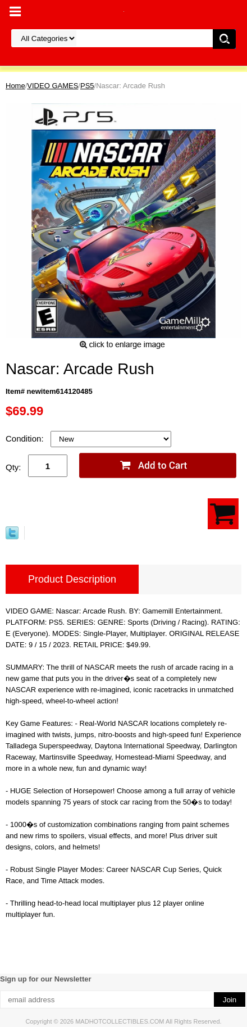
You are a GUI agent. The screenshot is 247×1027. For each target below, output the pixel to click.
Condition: (26, 438)
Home (15, 85)
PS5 (87, 85)
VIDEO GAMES (52, 85)
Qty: (13, 467)
